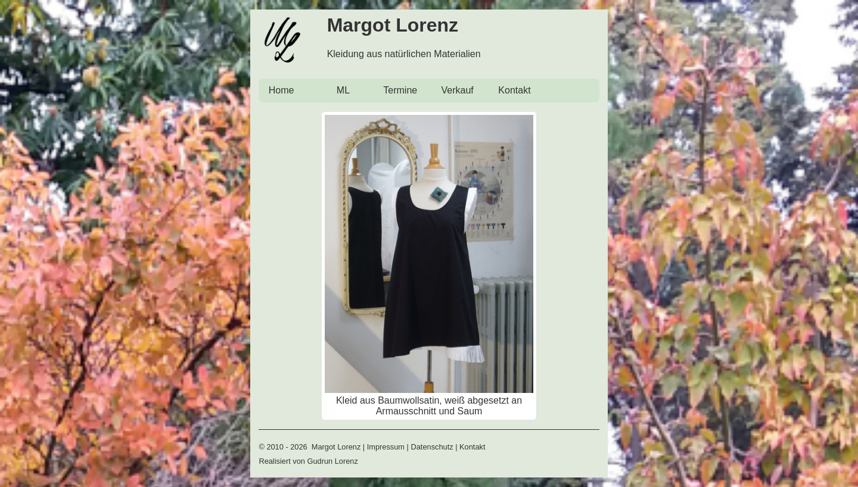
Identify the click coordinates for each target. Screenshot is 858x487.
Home (281, 90)
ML (343, 90)
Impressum (386, 446)
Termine (400, 90)
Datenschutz (432, 446)
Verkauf (457, 90)
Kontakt (514, 90)
